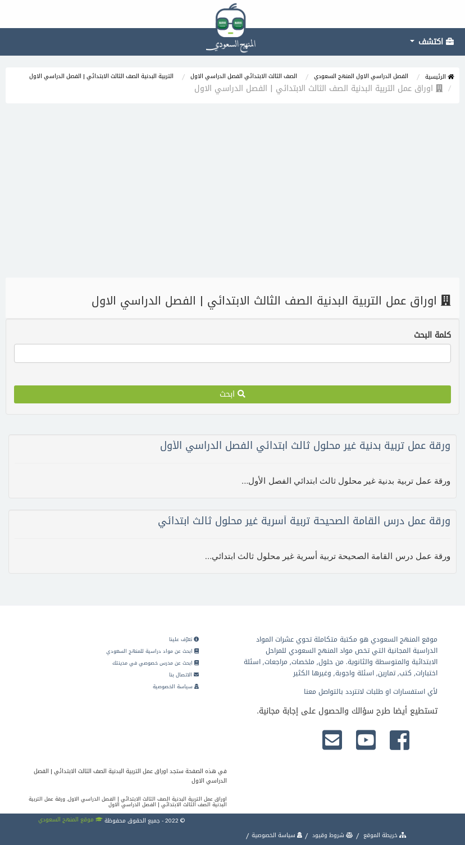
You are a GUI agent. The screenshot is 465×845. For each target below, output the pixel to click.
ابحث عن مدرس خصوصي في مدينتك (155, 663)
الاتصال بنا (184, 675)
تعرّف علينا (184, 639)
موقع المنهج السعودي (70, 819)
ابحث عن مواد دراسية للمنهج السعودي (152, 651)
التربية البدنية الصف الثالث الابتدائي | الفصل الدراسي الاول (101, 76)
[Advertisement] (232, 193)
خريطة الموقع (384, 835)
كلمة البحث (432, 335)
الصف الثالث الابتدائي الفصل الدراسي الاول (243, 76)
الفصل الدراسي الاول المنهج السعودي (361, 76)
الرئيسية (439, 76)
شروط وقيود (332, 835)
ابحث (232, 394)
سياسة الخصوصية (176, 687)
